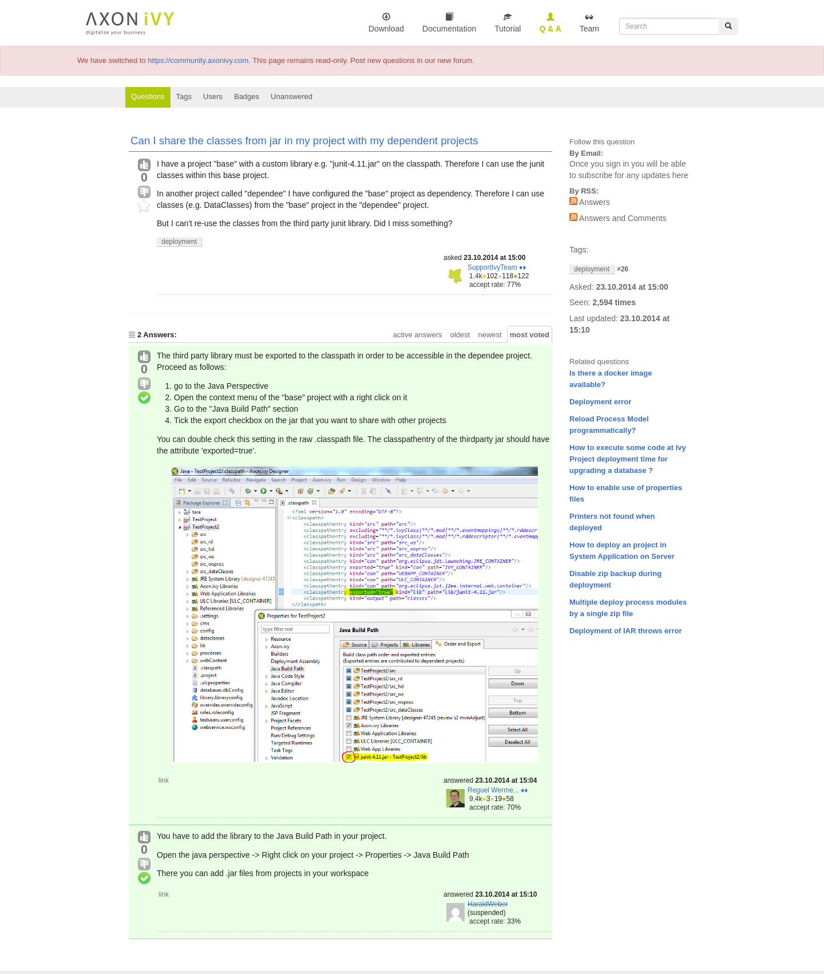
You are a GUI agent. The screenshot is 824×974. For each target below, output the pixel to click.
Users (213, 96)
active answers (417, 334)
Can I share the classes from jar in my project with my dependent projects (304, 141)
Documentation (449, 22)
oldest (460, 334)
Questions (148, 96)
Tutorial (507, 22)
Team (589, 22)
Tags (184, 96)
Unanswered (291, 96)
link (164, 780)
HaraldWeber (488, 904)
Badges (246, 96)
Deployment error (600, 401)
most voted (529, 334)
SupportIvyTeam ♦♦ (497, 267)
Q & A (550, 22)
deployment (179, 242)
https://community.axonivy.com (198, 60)
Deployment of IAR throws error (625, 630)
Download (386, 22)
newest (489, 334)
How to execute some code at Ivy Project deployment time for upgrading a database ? (627, 459)
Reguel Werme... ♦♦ (498, 790)
